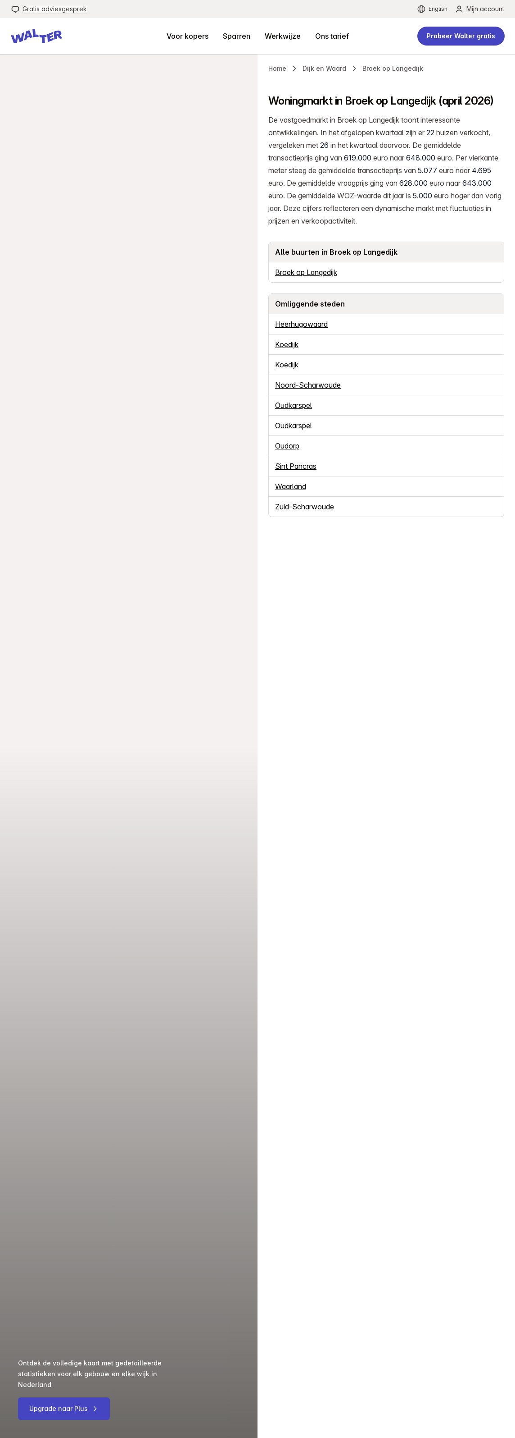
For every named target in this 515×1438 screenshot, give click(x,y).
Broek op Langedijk (306, 272)
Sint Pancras (295, 466)
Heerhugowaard (301, 324)
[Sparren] (236, 36)
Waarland (290, 486)
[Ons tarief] (332, 36)
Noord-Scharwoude (308, 384)
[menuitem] (49, 9)
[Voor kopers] (187, 36)
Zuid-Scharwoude (304, 506)
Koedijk (286, 344)
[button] (36, 36)
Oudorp (287, 445)
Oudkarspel (293, 405)
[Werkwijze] (283, 36)
